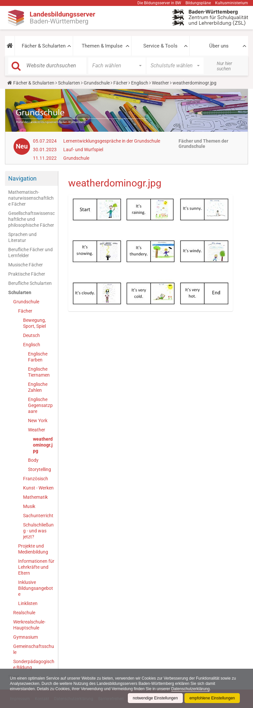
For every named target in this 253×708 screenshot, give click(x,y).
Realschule (24, 612)
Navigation (22, 178)
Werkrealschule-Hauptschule (29, 624)
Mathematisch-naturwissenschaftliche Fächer (31, 198)
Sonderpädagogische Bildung (33, 664)
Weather (160, 82)
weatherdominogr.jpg (43, 445)
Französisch (35, 478)
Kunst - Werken (38, 487)
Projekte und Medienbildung (33, 549)
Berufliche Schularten (30, 283)
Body (33, 460)
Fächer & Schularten (44, 46)
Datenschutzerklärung (190, 689)
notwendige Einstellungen (155, 698)
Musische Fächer (25, 264)
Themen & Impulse (102, 46)
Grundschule (97, 82)
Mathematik (35, 497)
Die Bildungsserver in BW (159, 3)
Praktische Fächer (26, 274)
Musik (29, 506)
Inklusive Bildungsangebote (35, 588)
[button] (9, 46)
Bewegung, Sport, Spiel (34, 323)
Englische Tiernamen (39, 372)
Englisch (139, 82)
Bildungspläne (198, 3)
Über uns (219, 46)
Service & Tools (160, 46)
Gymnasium (25, 637)
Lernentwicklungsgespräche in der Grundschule (111, 141)
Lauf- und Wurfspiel (83, 149)
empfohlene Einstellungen (212, 698)
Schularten (69, 82)
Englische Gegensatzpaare (40, 405)
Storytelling (39, 469)
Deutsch (31, 335)
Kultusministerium (231, 3)
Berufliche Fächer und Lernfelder (30, 252)
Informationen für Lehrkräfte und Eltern (36, 567)
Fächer (120, 82)
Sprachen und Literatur (22, 237)
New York (37, 420)
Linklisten (28, 603)
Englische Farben (37, 356)
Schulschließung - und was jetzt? (38, 530)
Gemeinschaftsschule (33, 649)
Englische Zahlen (37, 387)
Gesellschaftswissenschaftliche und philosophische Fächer (31, 219)
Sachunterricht (38, 515)
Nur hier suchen (224, 66)
